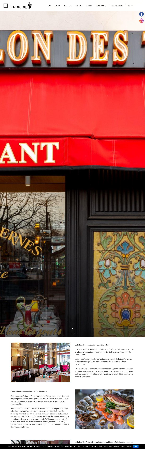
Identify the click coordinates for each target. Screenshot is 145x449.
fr (129, 6)
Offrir (90, 6)
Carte (57, 6)
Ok (136, 446)
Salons (79, 6)
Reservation (117, 6)
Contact (101, 6)
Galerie (68, 6)
